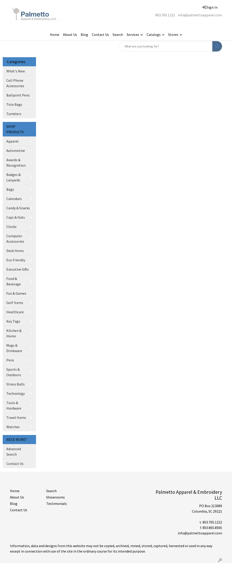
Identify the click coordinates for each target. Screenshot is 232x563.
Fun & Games (16, 293)
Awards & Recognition (16, 163)
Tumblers (13, 113)
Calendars (14, 198)
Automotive (15, 150)
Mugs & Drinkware (14, 348)
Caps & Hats (15, 217)
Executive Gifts (17, 269)
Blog (84, 34)
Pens (10, 360)
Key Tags (13, 321)
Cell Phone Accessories (15, 83)
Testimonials (56, 503)
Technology (15, 393)
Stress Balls (15, 384)
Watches (13, 427)
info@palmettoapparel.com (200, 15)
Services (133, 34)
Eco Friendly (15, 260)
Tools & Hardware (13, 405)
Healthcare (15, 312)
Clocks (11, 226)
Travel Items (16, 417)
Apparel (12, 141)
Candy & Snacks (18, 208)
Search (118, 34)
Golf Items (14, 302)
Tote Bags (14, 104)
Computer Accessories (15, 239)
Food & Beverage (13, 281)
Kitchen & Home (14, 333)
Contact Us (100, 34)
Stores (173, 34)
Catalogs (154, 34)
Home (54, 34)
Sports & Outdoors (13, 372)
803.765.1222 (165, 15)
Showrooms (55, 497)
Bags (10, 189)
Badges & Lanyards (13, 177)
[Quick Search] (166, 46)
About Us (70, 34)
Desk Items (15, 250)
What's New (15, 71)
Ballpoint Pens (18, 95)
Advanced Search (13, 452)
